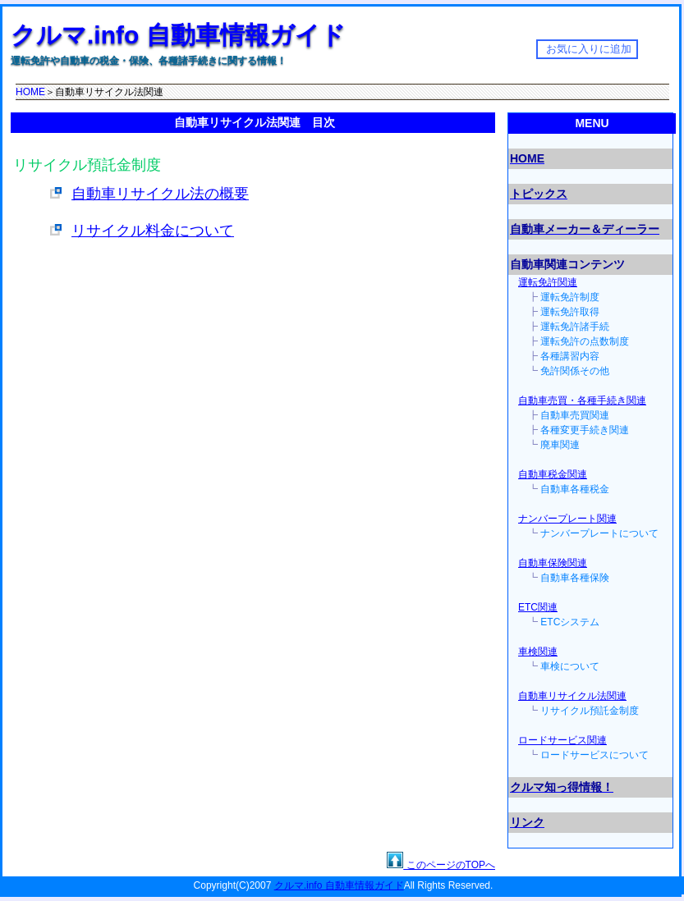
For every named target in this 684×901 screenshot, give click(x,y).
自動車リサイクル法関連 (572, 696)
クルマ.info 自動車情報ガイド (178, 34)
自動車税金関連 (552, 474)
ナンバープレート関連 (567, 518)
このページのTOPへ (449, 865)
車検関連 (538, 651)
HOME (30, 92)
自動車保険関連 (552, 563)
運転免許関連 (547, 282)
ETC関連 (538, 607)
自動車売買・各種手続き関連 (582, 400)
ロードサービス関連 (562, 740)
